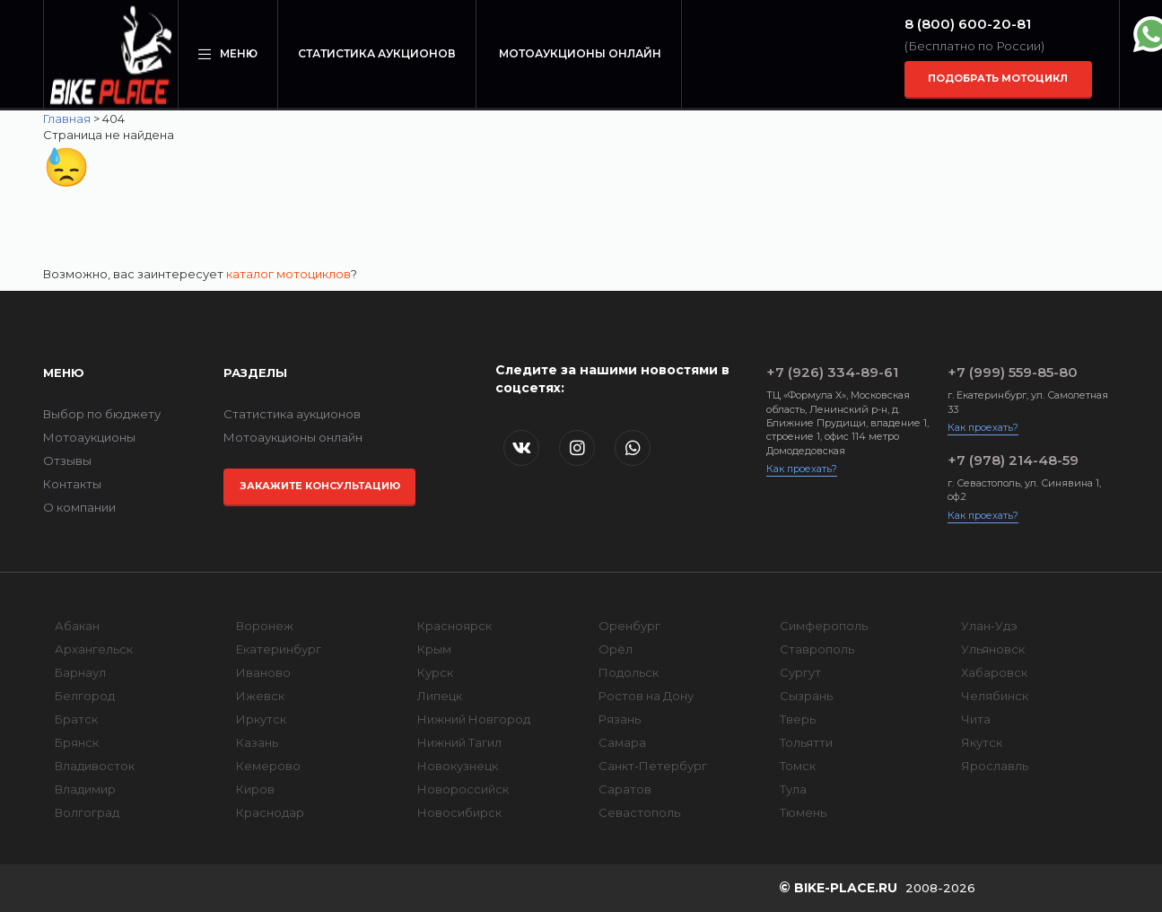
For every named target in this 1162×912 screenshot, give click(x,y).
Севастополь (639, 812)
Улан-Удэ (989, 625)
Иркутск (261, 719)
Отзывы (67, 460)
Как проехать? (801, 468)
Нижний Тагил (459, 742)
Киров (255, 789)
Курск (435, 672)
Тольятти (806, 742)
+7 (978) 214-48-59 (1013, 460)
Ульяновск (993, 649)
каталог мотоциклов (288, 274)
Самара (622, 742)
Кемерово (268, 766)
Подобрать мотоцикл (998, 78)
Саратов (624, 789)
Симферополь (824, 625)
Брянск (77, 742)
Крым (434, 649)
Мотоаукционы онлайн (580, 53)
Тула (793, 789)
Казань (257, 742)
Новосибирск (459, 812)
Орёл (615, 649)
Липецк (439, 695)
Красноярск (454, 625)
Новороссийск (463, 789)
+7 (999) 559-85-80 (1013, 372)
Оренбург (629, 625)
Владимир (85, 789)
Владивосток (95, 766)
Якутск (981, 742)
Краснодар (270, 812)
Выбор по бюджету (102, 414)
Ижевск (260, 695)
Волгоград (87, 812)
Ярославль (994, 766)
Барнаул (80, 672)
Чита (976, 719)
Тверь (798, 719)
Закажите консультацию (320, 485)
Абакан (77, 625)
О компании (79, 507)
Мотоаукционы (89, 437)
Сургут (800, 672)
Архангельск (94, 649)
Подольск (628, 672)
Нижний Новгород (473, 719)
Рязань (619, 719)
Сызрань (806, 695)
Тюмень (803, 812)
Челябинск (994, 695)
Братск (76, 719)
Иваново (263, 672)
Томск (798, 766)
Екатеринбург (278, 649)
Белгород (85, 695)
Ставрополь (817, 649)
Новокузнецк (457, 766)
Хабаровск (994, 672)
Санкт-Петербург (652, 766)
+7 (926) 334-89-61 (832, 372)
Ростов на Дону (646, 695)
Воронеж (264, 625)
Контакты (72, 484)
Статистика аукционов (377, 53)
